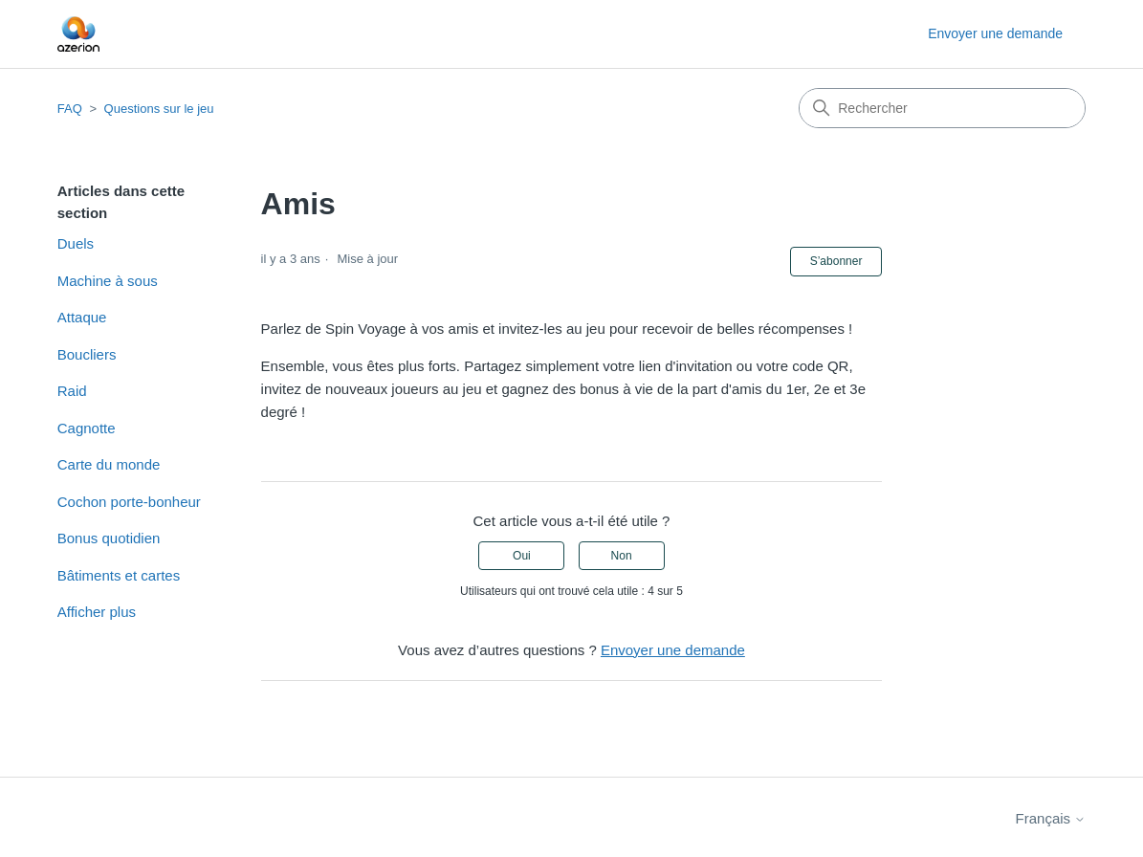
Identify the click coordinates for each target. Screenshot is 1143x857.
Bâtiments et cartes (118, 575)
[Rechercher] (942, 108)
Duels (75, 243)
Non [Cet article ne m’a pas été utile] (621, 555)
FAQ (69, 108)
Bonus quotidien (109, 538)
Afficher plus (96, 612)
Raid (72, 391)
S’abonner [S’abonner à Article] (836, 261)
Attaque (82, 317)
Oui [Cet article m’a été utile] (522, 555)
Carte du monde (109, 464)
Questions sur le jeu (159, 108)
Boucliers (87, 354)
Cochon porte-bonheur (129, 502)
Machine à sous (107, 281)
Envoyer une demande (995, 33)
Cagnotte (86, 428)
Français (1051, 818)
